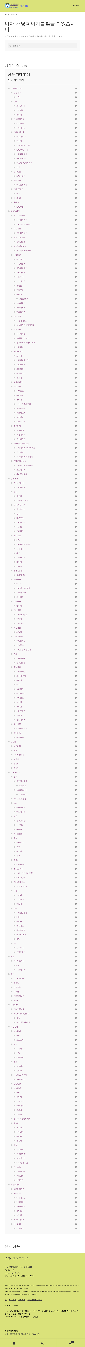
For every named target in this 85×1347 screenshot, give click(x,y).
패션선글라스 (21, 1079)
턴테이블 (20, 347)
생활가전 (17, 255)
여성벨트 (20, 1066)
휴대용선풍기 (21, 233)
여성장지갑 (20, 1158)
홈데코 (16, 202)
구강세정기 (20, 263)
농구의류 (20, 825)
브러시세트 (20, 1206)
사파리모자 (20, 1048)
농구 (15, 816)
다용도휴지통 (21, 728)
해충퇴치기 (20, 307)
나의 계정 (14, 1343)
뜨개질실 (20, 110)
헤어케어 (17, 1224)
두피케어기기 (19, 1189)
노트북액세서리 (20, 246)
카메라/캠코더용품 (21, 443)
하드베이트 (20, 812)
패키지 (19, 114)
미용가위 (20, 1202)
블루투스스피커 (22, 338)
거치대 (19, 895)
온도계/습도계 (22, 500)
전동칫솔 (20, 290)
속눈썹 (19, 1215)
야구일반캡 (20, 1057)
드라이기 (20, 549)
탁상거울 (17, 198)
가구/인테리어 (16, 88)
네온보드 (20, 518)
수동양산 (20, 1176)
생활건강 (14, 478)
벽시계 (19, 141)
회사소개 (12, 1300)
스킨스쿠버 (18, 869)
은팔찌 (19, 1140)
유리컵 (19, 706)
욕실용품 (17, 628)
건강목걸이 (20, 487)
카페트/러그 (18, 189)
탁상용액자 (20, 158)
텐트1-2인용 (21, 934)
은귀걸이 (20, 1127)
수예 (15, 101)
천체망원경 (20, 242)
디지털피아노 (19, 978)
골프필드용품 (21, 790)
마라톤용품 (18, 834)
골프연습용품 (21, 781)
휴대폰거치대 (21, 474)
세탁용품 (17, 601)
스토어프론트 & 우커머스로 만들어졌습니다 (22, 1334)
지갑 (15, 1145)
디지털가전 (15, 211)
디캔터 (19, 680)
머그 (18, 684)
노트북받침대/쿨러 (24, 250)
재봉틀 (19, 285)
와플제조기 (20, 413)
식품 (12, 956)
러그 (18, 193)
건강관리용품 (19, 483)
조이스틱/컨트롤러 (24, 224)
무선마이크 (20, 334)
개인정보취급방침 (35, 1300)
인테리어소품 (19, 132)
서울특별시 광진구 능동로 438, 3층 (18, 1267)
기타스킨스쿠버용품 (24, 873)
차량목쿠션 (20, 645)
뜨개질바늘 (20, 106)
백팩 (18, 1035)
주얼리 (16, 1123)
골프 (15, 777)
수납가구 (17, 92)
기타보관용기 (21, 671)
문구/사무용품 (19, 505)
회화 (18, 167)
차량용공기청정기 (23, 649)
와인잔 (19, 702)
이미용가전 (18, 351)
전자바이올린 (19, 996)
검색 (42, 1343)
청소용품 (17, 724)
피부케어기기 (19, 1219)
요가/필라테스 (19, 882)
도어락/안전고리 (23, 588)
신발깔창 (17, 1083)
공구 (15, 492)
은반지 (19, 1136)
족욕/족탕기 (21, 575)
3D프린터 (20, 430)
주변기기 (17, 426)
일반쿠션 (20, 207)
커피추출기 (20, 711)
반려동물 (17, 535)
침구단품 (17, 171)
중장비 (16, 763)
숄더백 (19, 1097)
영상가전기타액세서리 (25, 325)
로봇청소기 (23, 299)
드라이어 (20, 369)
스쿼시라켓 (20, 864)
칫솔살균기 (20, 303)
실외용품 (23, 785)
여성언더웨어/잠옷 (21, 1013)
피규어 (16, 768)
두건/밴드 (20, 899)
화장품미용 (15, 1184)
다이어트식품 (19, 961)
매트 (18, 553)
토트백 (19, 1110)
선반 (18, 97)
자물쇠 (19, 904)
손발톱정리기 (21, 373)
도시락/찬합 (21, 676)
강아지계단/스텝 (23, 544)
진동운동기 (20, 952)
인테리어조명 (21, 154)
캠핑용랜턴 (20, 930)
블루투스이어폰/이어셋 (25, 342)
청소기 (19, 294)
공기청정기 (20, 259)
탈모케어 (20, 1228)
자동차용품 (18, 636)
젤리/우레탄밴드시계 (22, 1119)
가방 (18, 540)
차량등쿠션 (20, 641)
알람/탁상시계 (22, 150)
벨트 (15, 1062)
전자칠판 (20, 531)
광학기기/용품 (19, 237)
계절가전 (17, 228)
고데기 (19, 356)
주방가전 (17, 386)
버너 (18, 917)
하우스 (19, 566)
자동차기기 (18, 382)
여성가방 (17, 1088)
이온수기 (20, 277)
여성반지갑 (20, 1154)
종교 (15, 654)
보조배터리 (20, 470)
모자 (15, 1044)
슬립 (18, 1018)
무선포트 (20, 395)
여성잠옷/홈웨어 (23, 1022)
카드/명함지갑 (22, 1162)
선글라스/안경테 (20, 1075)
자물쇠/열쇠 (21, 592)
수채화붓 (20, 737)
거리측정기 (23, 794)
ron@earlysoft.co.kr (12, 1273)
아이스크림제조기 (23, 404)
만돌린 (16, 983)
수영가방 (20, 851)
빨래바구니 (20, 606)
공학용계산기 (21, 509)
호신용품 (20, 597)
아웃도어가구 (19, 119)
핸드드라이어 (21, 312)
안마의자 (20, 623)
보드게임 (17, 746)
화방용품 (17, 733)
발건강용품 (18, 570)
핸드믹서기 (20, 720)
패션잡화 (14, 1027)
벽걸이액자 (20, 136)
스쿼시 (16, 860)
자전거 (16, 891)
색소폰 (16, 991)
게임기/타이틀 (19, 215)
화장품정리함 (21, 185)
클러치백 (20, 1105)
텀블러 (19, 715)
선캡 (18, 1053)
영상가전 (17, 316)
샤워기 (19, 632)
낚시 (15, 803)
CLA (17, 965)
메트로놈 (17, 987)
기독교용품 (20, 658)
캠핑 (15, 908)
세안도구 (20, 1211)
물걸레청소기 (21, 268)
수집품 (13, 741)
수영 (15, 838)
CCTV (18, 584)
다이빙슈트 (20, 877)
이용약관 (21, 1300)
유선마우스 (20, 439)
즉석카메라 (20, 452)
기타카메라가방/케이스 (25, 448)
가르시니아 (20, 970)
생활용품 (17, 579)
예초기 (19, 496)
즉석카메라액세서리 (24, 457)
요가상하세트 (21, 886)
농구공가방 (20, 820)
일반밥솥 (20, 417)
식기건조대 (20, 693)
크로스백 (20, 1040)
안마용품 (17, 610)
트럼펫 (16, 1000)
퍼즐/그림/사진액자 (24, 163)
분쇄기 (19, 399)
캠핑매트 (20, 926)
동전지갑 (20, 1149)
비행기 (16, 750)
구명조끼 (20, 842)
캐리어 (19, 562)
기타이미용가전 (22, 360)
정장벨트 (20, 1070)
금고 (18, 513)
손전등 (19, 921)
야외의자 (20, 123)
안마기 (19, 619)
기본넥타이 (20, 1171)
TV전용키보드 (22, 321)
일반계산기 (20, 522)
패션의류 (14, 1005)
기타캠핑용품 (21, 912)
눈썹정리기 (20, 364)
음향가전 (17, 329)
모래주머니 (20, 948)
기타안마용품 (21, 614)
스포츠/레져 (15, 772)
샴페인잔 (20, 689)
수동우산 (20, 1180)
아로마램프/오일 (23, 145)
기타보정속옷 (19, 1009)
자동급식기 (20, 557)
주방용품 (17, 667)
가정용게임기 (21, 220)
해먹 (18, 939)
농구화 (19, 829)
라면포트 (20, 391)
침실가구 (17, 180)
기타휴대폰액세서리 (24, 465)
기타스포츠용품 (20, 799)
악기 (12, 974)
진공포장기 (20, 421)
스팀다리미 (20, 272)
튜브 (18, 855)
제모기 (19, 378)
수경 (18, 847)
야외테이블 (20, 128)
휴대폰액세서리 (20, 461)
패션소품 (17, 1167)
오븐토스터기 (21, 408)
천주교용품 (20, 663)
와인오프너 (20, 698)
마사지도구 (20, 1198)
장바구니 (65, 1341)
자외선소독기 (21, 281)
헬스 (15, 943)
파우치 (19, 1114)
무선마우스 (20, 434)
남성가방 (17, 1031)
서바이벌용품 (19, 755)
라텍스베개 (20, 176)
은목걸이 (20, 1132)
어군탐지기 (20, 807)
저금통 (19, 527)
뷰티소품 (17, 1193)
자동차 (16, 759)
